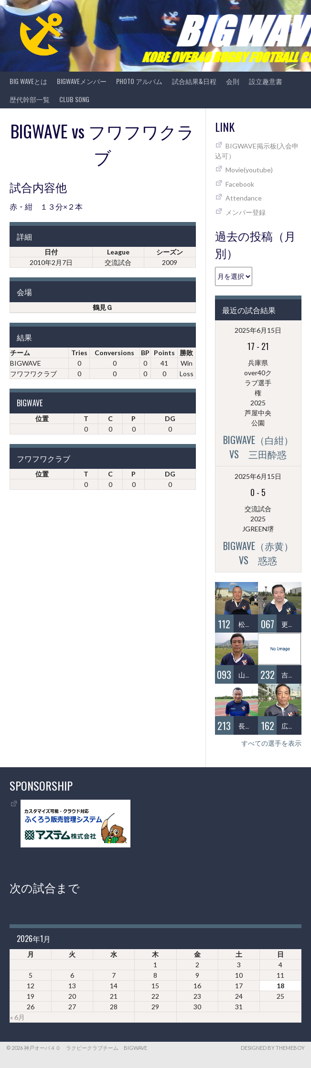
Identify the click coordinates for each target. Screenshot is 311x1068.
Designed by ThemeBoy (273, 1048)
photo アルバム (139, 81)
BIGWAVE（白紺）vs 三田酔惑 (258, 447)
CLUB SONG (74, 99)
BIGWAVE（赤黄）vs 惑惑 (258, 553)
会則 (232, 81)
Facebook (239, 184)
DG (170, 418)
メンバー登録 (245, 212)
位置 (42, 418)
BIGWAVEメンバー (82, 81)
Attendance (243, 198)
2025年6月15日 (258, 330)
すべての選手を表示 (271, 743)
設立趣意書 (265, 81)
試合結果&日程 (194, 81)
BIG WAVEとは (28, 81)
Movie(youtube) (249, 170)
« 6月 (17, 1017)
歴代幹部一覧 (30, 99)
